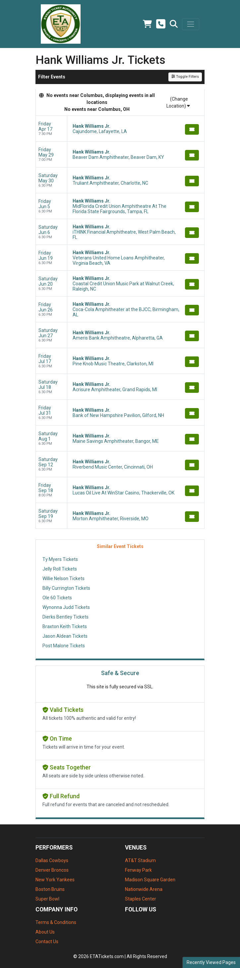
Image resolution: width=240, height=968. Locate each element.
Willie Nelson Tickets (63, 578)
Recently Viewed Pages (211, 962)
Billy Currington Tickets (66, 588)
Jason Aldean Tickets (65, 636)
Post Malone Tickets (63, 645)
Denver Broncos (52, 870)
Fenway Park (138, 870)
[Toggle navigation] (190, 24)
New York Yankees (55, 879)
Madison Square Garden (150, 879)
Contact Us (46, 941)
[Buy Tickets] (192, 129)
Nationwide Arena (143, 889)
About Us (45, 932)
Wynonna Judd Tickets (66, 607)
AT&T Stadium (140, 860)
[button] (173, 24)
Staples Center (140, 898)
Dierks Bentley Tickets (65, 617)
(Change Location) (178, 102)
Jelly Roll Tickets (59, 569)
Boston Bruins (50, 889)
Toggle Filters (185, 76)
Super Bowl (47, 898)
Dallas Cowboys (51, 860)
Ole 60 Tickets (57, 597)
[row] (120, 129)
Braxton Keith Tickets (64, 626)
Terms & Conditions (55, 922)
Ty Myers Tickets (60, 559)
